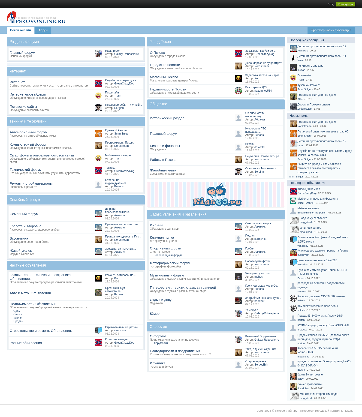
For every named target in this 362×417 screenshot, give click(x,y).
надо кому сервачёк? (313, 218)
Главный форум (22, 52)
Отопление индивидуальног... (116, 181)
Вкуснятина (19, 238)
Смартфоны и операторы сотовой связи (42, 155)
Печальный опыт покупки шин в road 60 (322, 131)
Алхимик (119, 215)
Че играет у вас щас (258, 273)
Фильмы (156, 225)
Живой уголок (21, 250)
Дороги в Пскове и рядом (313, 104)
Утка (300, 60)
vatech (301, 300)
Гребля (249, 248)
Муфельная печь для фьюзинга (317, 198)
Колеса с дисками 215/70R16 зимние (321, 296)
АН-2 (300, 99)
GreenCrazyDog (124, 83)
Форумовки (161, 343)
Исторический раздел (167, 118)
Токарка (110, 167)
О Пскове (157, 52)
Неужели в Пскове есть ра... (263, 156)
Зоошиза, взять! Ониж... (120, 248)
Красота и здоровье (25, 226)
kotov (300, 378)
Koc (116, 278)
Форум (43, 30)
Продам (18, 321)
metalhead (303, 356)
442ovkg (302, 329)
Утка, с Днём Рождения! (260, 349)
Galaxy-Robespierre (126, 54)
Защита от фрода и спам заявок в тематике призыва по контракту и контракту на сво (319, 168)
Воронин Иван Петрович (311, 212)
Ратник (118, 294)
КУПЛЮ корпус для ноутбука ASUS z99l (323, 325)
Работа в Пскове (163, 160)
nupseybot (303, 254)
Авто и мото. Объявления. (31, 293)
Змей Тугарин (305, 202)
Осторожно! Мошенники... (261, 168)
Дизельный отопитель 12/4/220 (317, 260)
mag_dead (306, 222)
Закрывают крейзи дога (260, 50)
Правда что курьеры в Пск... (123, 236)
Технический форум (26, 169)
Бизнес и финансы (165, 146)
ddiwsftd (259, 147)
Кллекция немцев (116, 339)
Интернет (17, 82)
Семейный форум (24, 214)
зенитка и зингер (310, 227)
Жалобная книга (163, 170)
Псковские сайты (23, 106)
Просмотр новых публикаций (331, 30)
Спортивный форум (165, 248)
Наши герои (112, 50)
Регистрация (345, 4)
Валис (301, 278)
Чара (300, 145)
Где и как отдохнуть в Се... (262, 285)
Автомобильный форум (28, 132)
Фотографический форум (170, 263)
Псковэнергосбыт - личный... (123, 104)
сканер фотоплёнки (310, 384)
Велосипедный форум (168, 255)
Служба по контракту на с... (123, 80)
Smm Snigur (122, 133)
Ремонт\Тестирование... (120, 275)
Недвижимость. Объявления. (33, 304)
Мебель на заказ (308, 208)
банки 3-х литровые (310, 374)
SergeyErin (261, 364)
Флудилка (158, 363)
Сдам (17, 310)
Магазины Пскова (164, 77)
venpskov (120, 330)
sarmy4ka (260, 238)
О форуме (158, 336)
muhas (258, 276)
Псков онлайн (20, 30)
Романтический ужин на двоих (316, 94)
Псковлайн (112, 92)
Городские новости (165, 65)
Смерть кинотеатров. (258, 223)
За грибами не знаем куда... (263, 298)
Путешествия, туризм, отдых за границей (183, 287)
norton (301, 319)
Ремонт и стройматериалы (31, 183)
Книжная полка (162, 237)
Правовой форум (163, 133)
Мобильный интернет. (119, 155)
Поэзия (249, 235)
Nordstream (121, 145)
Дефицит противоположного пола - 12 (321, 46)
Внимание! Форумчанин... (261, 336)
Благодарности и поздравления (175, 351)
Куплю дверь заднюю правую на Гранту (322, 250)
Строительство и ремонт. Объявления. (41, 331)
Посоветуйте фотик (257, 261)
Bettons (119, 186)
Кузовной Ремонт (116, 130)
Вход (331, 4)
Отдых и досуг (161, 300)
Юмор (155, 313)
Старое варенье (255, 361)
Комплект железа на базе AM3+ (317, 306)
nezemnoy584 (263, 90)
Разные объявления (26, 343)
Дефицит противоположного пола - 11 (321, 56)
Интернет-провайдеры (28, 94)
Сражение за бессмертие (121, 224)
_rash (117, 95)
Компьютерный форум (28, 144)
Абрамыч (260, 119)
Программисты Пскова (119, 142)
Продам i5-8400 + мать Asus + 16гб (319, 315)
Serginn (119, 108)
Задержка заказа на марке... (263, 75)
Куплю (17, 317)
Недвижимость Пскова (168, 89)
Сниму (17, 314)
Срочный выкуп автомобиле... (115, 289)
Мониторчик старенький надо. (319, 394)
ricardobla (302, 388)
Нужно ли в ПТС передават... (255, 130)
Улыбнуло (251, 310)
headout (259, 301)
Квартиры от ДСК (256, 87)
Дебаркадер (304, 108)
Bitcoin (249, 144)
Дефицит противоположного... (118, 210)
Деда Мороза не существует (263, 63)
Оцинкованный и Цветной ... (123, 327)
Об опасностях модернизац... (254, 114)
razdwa (301, 291)
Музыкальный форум (167, 275)
